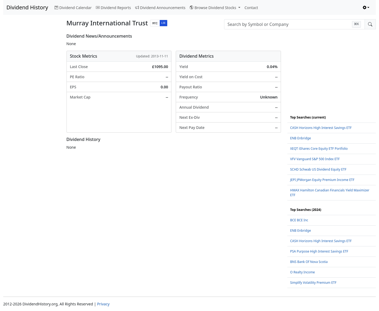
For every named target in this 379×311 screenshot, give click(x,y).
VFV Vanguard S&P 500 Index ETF (315, 159)
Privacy (103, 303)
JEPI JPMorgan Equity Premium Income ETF (322, 180)
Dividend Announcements (160, 7)
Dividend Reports (113, 7)
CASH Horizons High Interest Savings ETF (320, 127)
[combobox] (294, 24)
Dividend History (27, 7)
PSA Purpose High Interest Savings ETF (319, 251)
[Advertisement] (31, 114)
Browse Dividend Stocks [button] (213, 7)
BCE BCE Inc (299, 220)
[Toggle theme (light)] (366, 8)
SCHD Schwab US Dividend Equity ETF (318, 169)
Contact (251, 7)
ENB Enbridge (300, 138)
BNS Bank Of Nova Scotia (309, 261)
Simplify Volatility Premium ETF (313, 282)
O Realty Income (302, 272)
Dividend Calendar (73, 7)
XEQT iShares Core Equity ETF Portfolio (319, 148)
